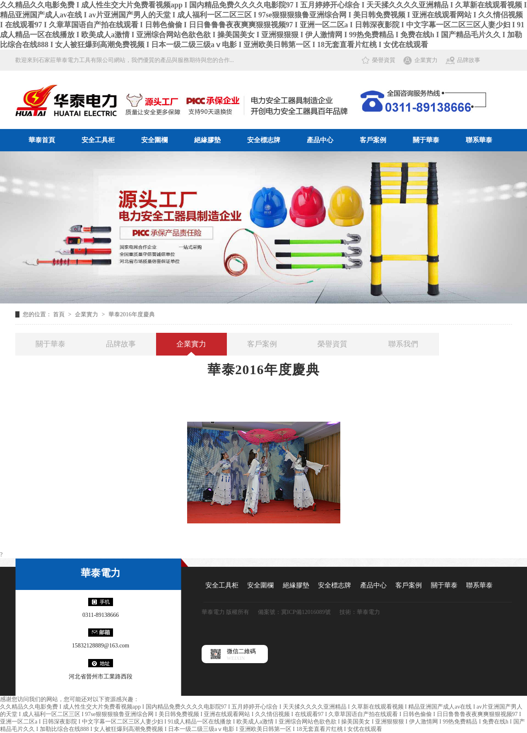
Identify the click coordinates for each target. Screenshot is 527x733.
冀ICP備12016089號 (306, 612)
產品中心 (320, 139)
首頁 (59, 314)
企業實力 (426, 60)
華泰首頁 (42, 139)
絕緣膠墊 (207, 139)
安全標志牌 (263, 139)
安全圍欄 (154, 139)
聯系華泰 (479, 139)
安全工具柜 (98, 139)
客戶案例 (373, 139)
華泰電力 (100, 573)
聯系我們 (403, 344)
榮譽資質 (383, 60)
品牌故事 (468, 60)
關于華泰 (426, 139)
